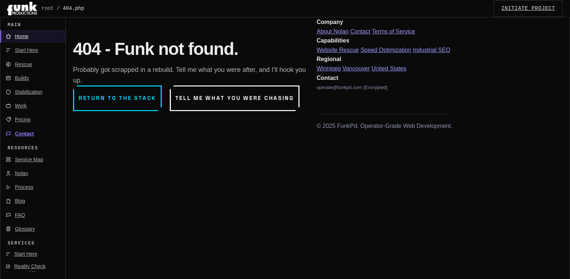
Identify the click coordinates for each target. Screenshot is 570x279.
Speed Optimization (386, 50)
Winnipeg (329, 68)
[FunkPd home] (22, 8)
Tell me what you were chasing (234, 97)
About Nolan (333, 31)
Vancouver (356, 68)
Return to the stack (117, 97)
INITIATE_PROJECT (528, 8)
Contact (360, 31)
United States (389, 68)
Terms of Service (393, 31)
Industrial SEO (431, 50)
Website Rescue (338, 50)
